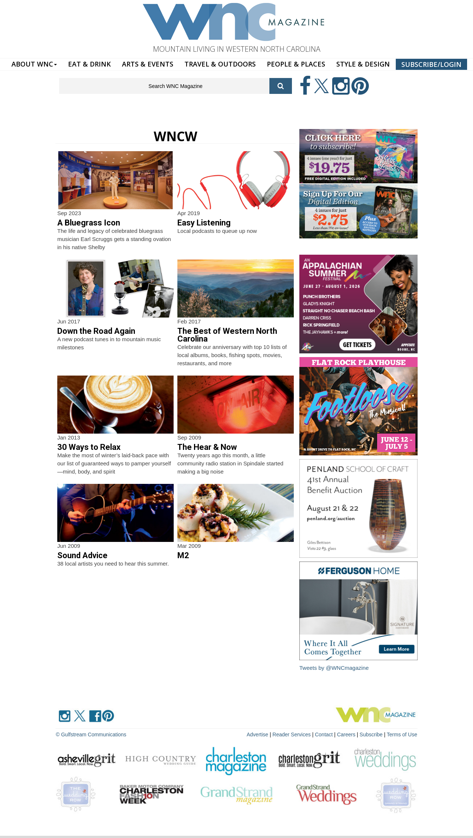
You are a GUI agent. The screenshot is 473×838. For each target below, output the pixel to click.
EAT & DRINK (89, 64)
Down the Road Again (96, 331)
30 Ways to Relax (88, 447)
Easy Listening (204, 222)
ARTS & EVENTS (147, 64)
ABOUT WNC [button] (34, 64)
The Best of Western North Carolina (227, 334)
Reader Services (291, 734)
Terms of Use (402, 734)
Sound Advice (82, 555)
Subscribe (372, 734)
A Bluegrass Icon (88, 222)
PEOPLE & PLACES (296, 64)
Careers (346, 734)
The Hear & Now (207, 447)
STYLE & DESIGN (363, 64)
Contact (324, 734)
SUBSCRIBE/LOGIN (431, 64)
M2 (183, 555)
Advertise (257, 734)
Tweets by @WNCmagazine (334, 668)
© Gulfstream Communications (91, 734)
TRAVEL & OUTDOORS (220, 64)
